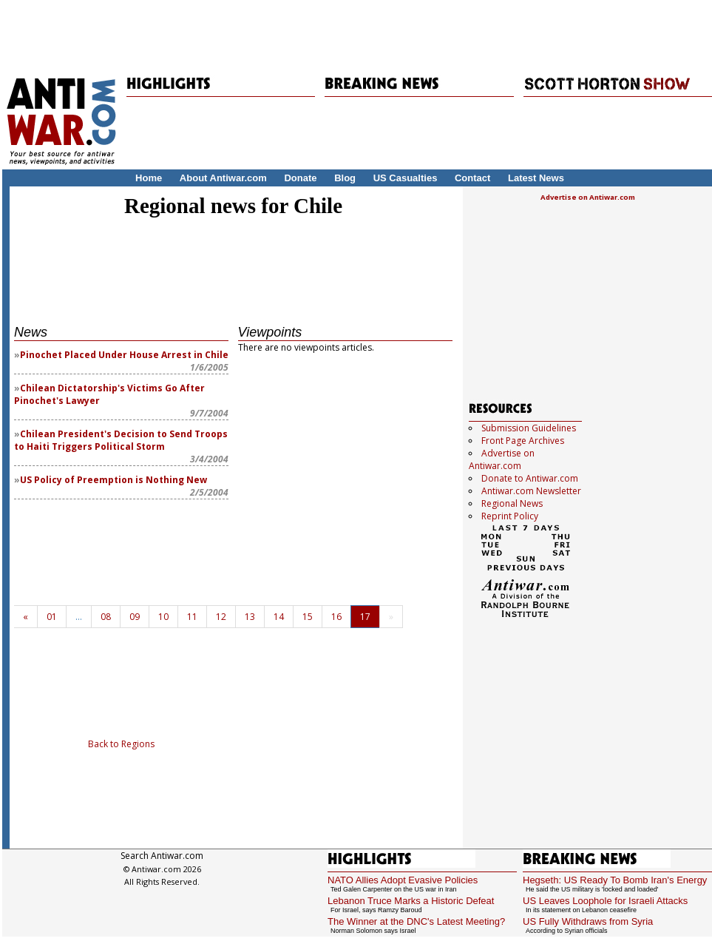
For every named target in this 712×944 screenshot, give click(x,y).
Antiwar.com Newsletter (531, 491)
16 (336, 616)
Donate (300, 177)
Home (148, 177)
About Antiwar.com (223, 177)
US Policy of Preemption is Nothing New (113, 479)
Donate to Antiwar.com (529, 478)
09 (134, 616)
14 (279, 616)
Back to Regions (121, 744)
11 (192, 616)
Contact (472, 177)
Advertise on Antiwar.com (587, 197)
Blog (345, 177)
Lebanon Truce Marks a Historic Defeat (411, 900)
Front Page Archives (522, 440)
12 (221, 616)
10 (163, 616)
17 (365, 616)
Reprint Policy (509, 516)
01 (52, 616)
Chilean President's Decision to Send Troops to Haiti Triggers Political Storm (121, 440)
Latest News (536, 177)
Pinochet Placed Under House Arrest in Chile (124, 354)
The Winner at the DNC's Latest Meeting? (416, 921)
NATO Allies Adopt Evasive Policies (403, 880)
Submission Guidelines (528, 428)
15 (307, 616)
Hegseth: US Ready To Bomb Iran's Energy (615, 880)
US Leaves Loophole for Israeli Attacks (605, 900)
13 (250, 616)
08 (106, 616)
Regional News (512, 503)
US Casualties (405, 177)
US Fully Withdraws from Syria (588, 921)
